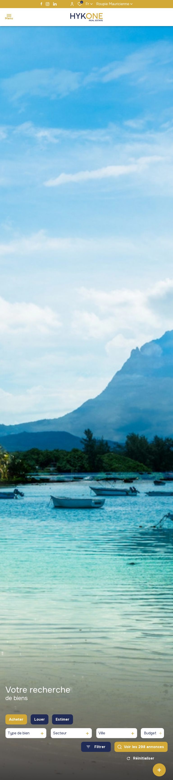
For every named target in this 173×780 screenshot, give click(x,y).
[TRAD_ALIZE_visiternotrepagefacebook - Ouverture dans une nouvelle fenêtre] (41, 3)
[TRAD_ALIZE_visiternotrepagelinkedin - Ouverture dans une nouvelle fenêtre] (55, 4)
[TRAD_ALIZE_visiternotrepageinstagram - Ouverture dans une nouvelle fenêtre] (47, 4)
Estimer (62, 721)
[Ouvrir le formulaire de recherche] (96, 749)
